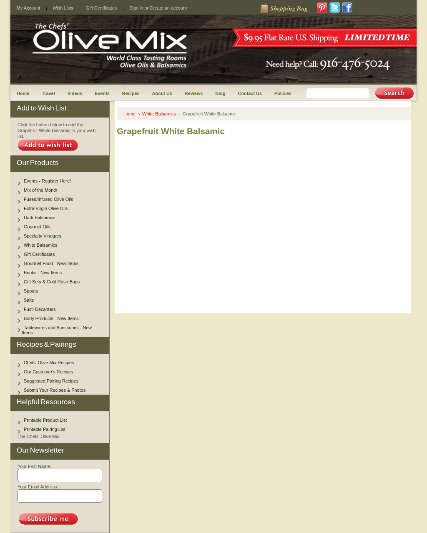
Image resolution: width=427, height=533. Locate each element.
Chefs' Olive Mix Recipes (49, 362)
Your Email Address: (38, 486)
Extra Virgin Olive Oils (46, 208)
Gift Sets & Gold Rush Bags (52, 281)
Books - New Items (43, 272)
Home (129, 113)
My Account (28, 7)
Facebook (347, 8)
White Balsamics (40, 245)
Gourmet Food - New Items (51, 263)
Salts (29, 300)
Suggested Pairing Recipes (51, 380)
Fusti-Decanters (40, 309)
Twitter (335, 8)
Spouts (31, 290)
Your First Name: (34, 466)
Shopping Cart (283, 9)
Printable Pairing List (44, 429)
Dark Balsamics (39, 217)
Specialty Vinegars (42, 235)
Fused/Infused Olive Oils (48, 199)
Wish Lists (63, 7)
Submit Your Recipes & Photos (54, 390)
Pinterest (322, 8)
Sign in (136, 7)
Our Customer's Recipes (48, 371)
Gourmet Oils (37, 226)
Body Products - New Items (51, 318)
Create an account (168, 7)
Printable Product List (45, 420)
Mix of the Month (40, 190)
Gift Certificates (101, 7)
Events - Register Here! (47, 180)
